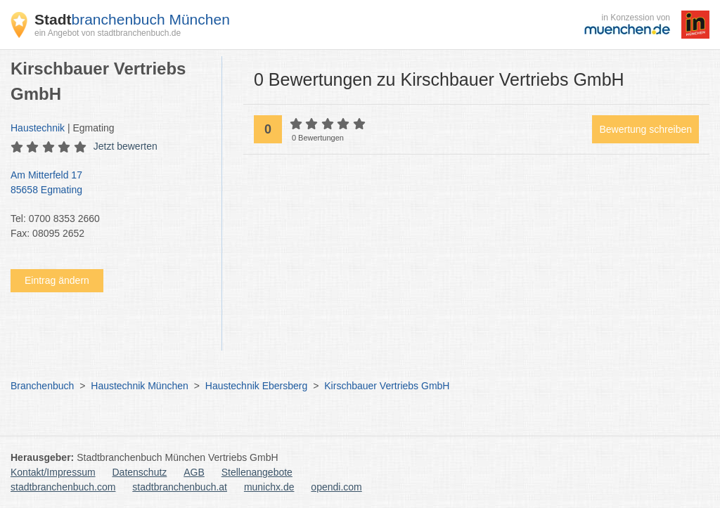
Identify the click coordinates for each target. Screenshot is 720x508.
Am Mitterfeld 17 (109, 183)
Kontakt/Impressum (53, 472)
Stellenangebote (256, 472)
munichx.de (269, 487)
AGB (194, 472)
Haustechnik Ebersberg (256, 385)
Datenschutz (139, 472)
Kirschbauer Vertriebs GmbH (386, 385)
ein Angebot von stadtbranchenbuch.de (107, 33)
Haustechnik (38, 127)
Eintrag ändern (57, 280)
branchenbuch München (132, 19)
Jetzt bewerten (126, 146)
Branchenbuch (42, 385)
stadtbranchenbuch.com (63, 487)
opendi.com (336, 487)
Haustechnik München (139, 385)
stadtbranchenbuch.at (179, 487)
